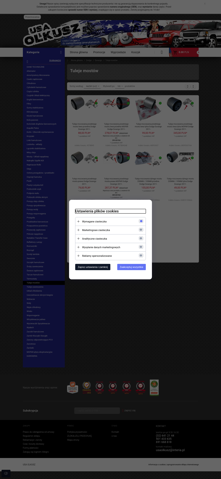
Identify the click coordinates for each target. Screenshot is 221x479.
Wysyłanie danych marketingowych (101, 247)
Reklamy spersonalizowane (97, 255)
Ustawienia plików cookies (97, 211)
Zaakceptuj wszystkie (131, 266)
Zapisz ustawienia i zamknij (93, 266)
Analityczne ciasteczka (94, 238)
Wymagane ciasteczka (94, 221)
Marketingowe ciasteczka (96, 230)
